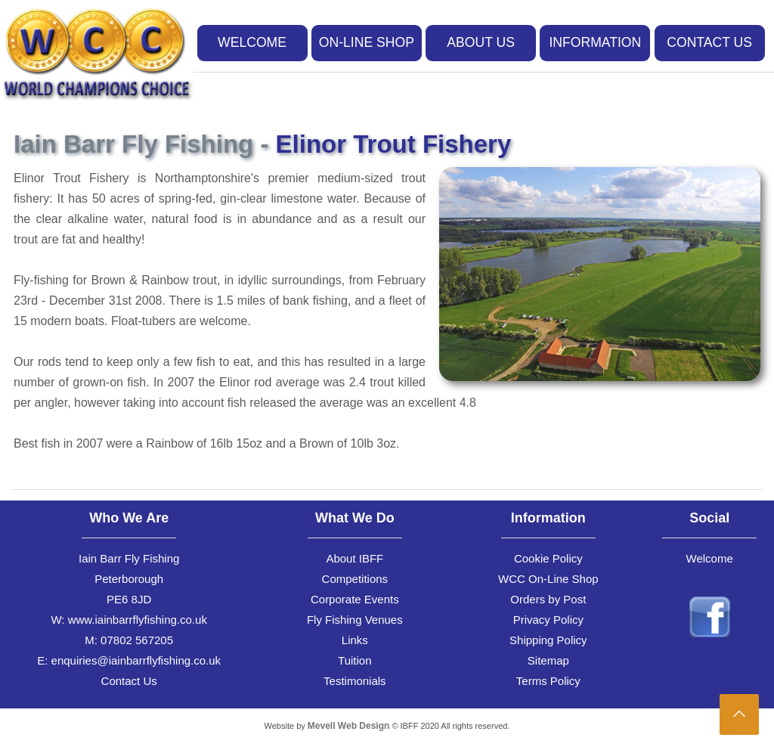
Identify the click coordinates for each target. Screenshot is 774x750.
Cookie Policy (548, 558)
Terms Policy (548, 680)
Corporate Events (355, 599)
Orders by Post (548, 599)
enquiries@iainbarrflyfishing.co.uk (136, 660)
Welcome (709, 558)
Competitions (355, 578)
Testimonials (355, 680)
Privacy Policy (548, 619)
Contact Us (129, 680)
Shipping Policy (548, 640)
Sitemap (548, 660)
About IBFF (354, 558)
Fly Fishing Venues (355, 619)
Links (355, 640)
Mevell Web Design (348, 726)
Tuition (354, 660)
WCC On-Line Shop (548, 578)
